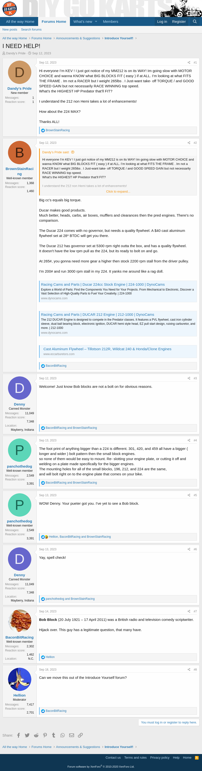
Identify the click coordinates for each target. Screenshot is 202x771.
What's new (83, 21)
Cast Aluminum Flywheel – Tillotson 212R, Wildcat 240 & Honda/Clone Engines (107, 349)
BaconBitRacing (20, 637)
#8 (195, 669)
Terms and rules (135, 757)
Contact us (113, 757)
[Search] (195, 21)
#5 (195, 495)
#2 (195, 143)
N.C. (31, 658)
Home (187, 757)
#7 (195, 611)
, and (80, 536)
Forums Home (54, 21)
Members (110, 21)
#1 (195, 62)
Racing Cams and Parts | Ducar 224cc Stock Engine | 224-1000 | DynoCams (103, 284)
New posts (9, 29)
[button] (96, 21)
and (71, 428)
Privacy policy (159, 757)
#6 (195, 549)
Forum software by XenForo (101, 766)
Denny (19, 404)
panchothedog (19, 466)
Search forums (31, 29)
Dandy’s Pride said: (55, 152)
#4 (195, 440)
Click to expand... (118, 191)
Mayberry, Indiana (22, 429)
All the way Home (20, 21)
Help (176, 757)
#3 (195, 378)
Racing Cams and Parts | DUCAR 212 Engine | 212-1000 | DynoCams (97, 314)
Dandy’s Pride (16, 53)
